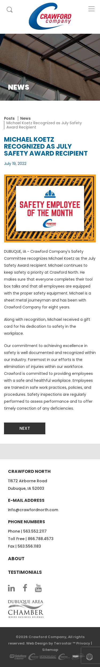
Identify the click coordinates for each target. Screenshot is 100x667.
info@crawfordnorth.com (33, 510)
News (25, 118)
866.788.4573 (41, 538)
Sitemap (50, 649)
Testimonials (25, 572)
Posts (9, 118)
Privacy (83, 643)
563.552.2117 (35, 531)
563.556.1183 (29, 546)
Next (24, 428)
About (16, 558)
